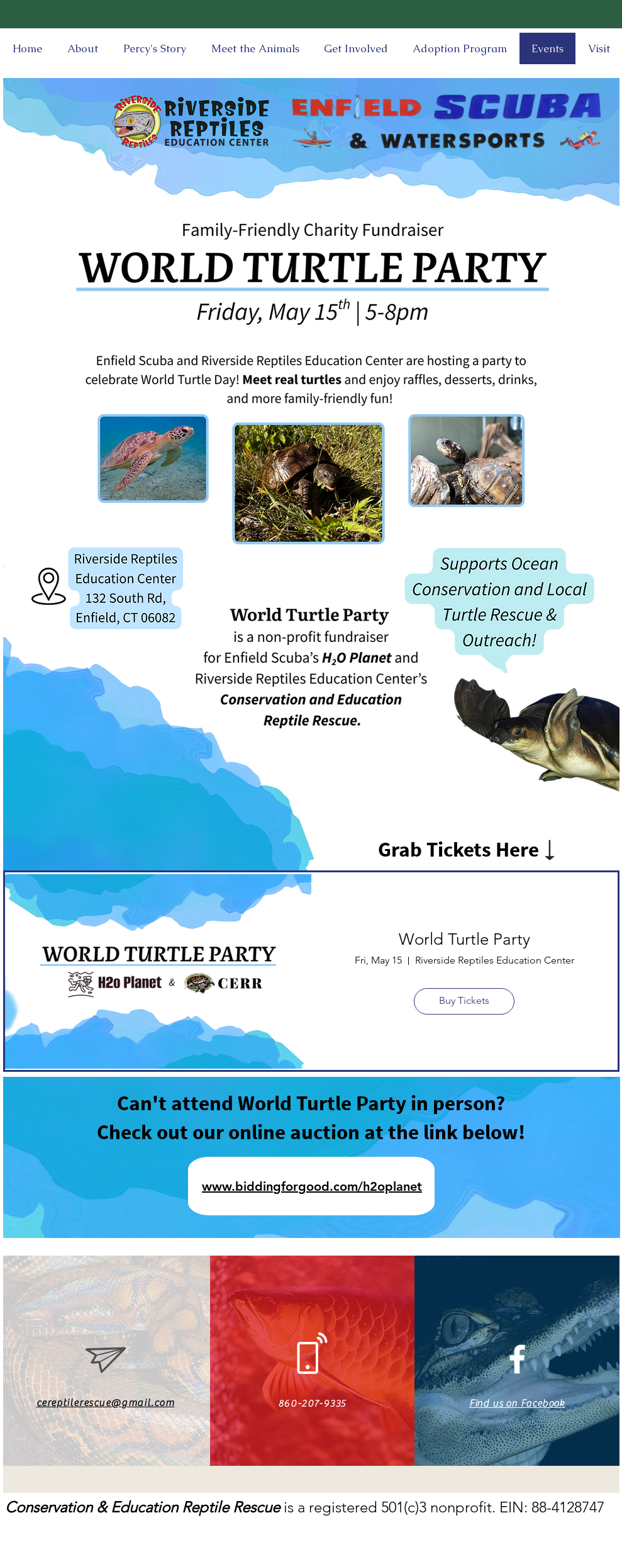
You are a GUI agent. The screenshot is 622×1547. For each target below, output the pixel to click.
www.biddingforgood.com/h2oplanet (312, 1186)
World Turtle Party (464, 939)
